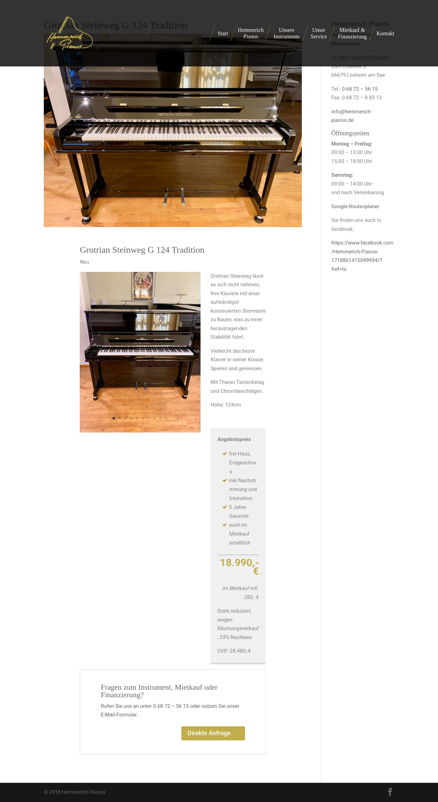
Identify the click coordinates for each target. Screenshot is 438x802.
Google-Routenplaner (355, 206)
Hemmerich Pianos (251, 33)
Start (223, 33)
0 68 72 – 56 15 (359, 89)
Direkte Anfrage (209, 733)
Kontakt (385, 33)
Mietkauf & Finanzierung (352, 33)
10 (166, 418)
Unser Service (319, 33)
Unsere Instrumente (286, 33)
